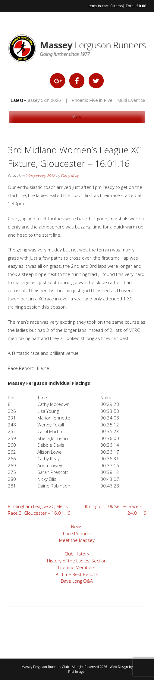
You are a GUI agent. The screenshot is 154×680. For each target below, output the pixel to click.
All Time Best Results (77, 574)
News (77, 526)
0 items (116, 5)
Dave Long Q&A (77, 581)
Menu (77, 116)
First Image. (77, 671)
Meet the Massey (77, 540)
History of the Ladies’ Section (77, 561)
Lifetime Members (77, 567)
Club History (76, 554)
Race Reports (77, 533)
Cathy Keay (70, 175)
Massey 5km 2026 (43, 100)
